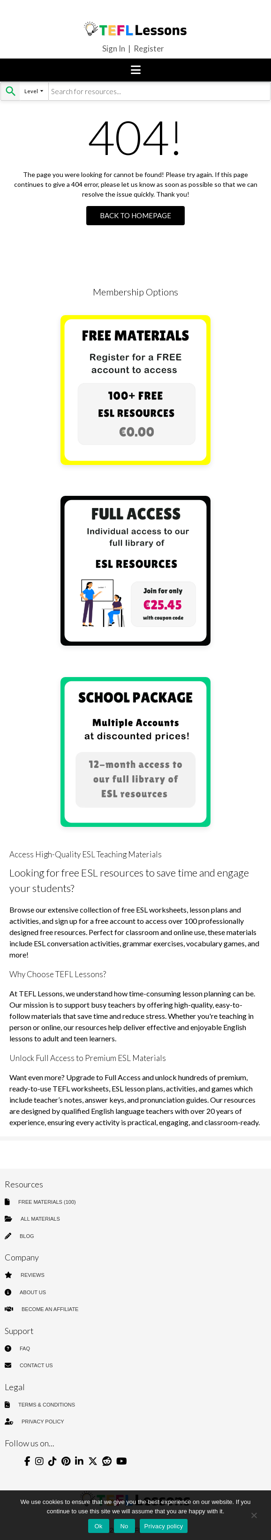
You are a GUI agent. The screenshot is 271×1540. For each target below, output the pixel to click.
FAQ (25, 1348)
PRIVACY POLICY (43, 1421)
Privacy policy (163, 1526)
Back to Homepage (135, 215)
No (124, 1526)
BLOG (27, 1236)
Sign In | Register (133, 48)
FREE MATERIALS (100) (47, 1202)
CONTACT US (36, 1365)
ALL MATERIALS (40, 1219)
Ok (98, 1526)
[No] (253, 1515)
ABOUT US (33, 1292)
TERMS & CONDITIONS (46, 1404)
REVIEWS (33, 1275)
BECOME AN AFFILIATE (50, 1309)
